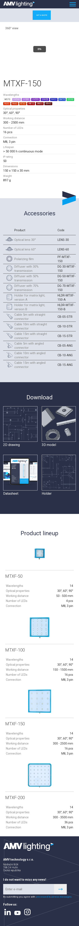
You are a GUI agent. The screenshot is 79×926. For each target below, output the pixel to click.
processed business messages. (54, 895)
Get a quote (41, 15)
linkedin (7, 911)
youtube (17, 912)
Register (60, 888)
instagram (27, 911)
